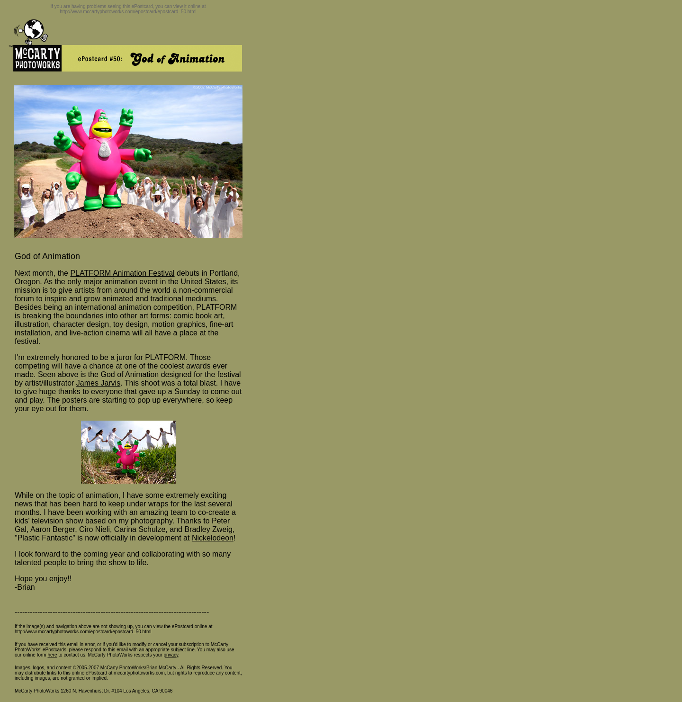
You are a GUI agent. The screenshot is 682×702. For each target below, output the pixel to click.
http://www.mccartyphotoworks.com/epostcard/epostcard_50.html (83, 631)
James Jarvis (98, 383)
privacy (170, 654)
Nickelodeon (212, 538)
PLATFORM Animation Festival (122, 273)
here (52, 654)
